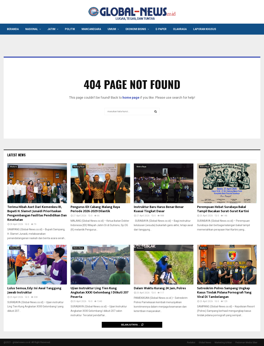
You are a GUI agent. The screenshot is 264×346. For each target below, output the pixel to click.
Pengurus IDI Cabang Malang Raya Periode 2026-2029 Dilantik (95, 209)
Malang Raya (79, 167)
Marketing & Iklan (223, 342)
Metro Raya (141, 167)
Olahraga (180, 29)
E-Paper (161, 29)
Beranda (13, 29)
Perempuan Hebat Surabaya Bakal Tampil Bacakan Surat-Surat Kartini (223, 209)
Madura (13, 167)
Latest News (16, 154)
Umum (112, 29)
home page (130, 97)
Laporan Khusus (204, 29)
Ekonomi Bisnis (136, 29)
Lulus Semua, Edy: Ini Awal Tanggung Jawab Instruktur (34, 290)
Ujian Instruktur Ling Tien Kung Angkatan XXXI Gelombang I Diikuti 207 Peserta (100, 293)
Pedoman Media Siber (246, 342)
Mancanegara (91, 29)
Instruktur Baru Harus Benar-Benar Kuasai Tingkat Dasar (159, 209)
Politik (70, 29)
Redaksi (191, 342)
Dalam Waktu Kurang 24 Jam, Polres (160, 288)
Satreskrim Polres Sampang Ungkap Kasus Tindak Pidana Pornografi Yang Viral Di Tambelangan (224, 293)
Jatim (51, 29)
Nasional (31, 29)
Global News (205, 342)
